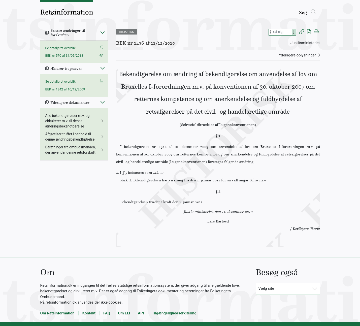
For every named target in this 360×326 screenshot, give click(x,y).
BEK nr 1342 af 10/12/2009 (65, 89)
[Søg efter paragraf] (282, 32)
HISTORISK (126, 31)
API (141, 313)
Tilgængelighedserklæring (174, 313)
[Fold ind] (102, 32)
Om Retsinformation (57, 313)
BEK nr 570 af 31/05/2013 (64, 55)
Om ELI (124, 313)
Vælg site (266, 288)
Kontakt (88, 313)
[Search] (294, 32)
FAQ (106, 313)
